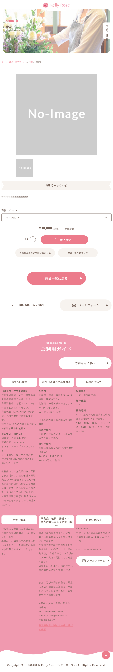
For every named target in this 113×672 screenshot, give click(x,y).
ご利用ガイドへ (85, 371)
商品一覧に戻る (56, 279)
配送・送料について (78, 253)
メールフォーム (89, 305)
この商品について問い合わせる (35, 253)
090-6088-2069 (27, 306)
